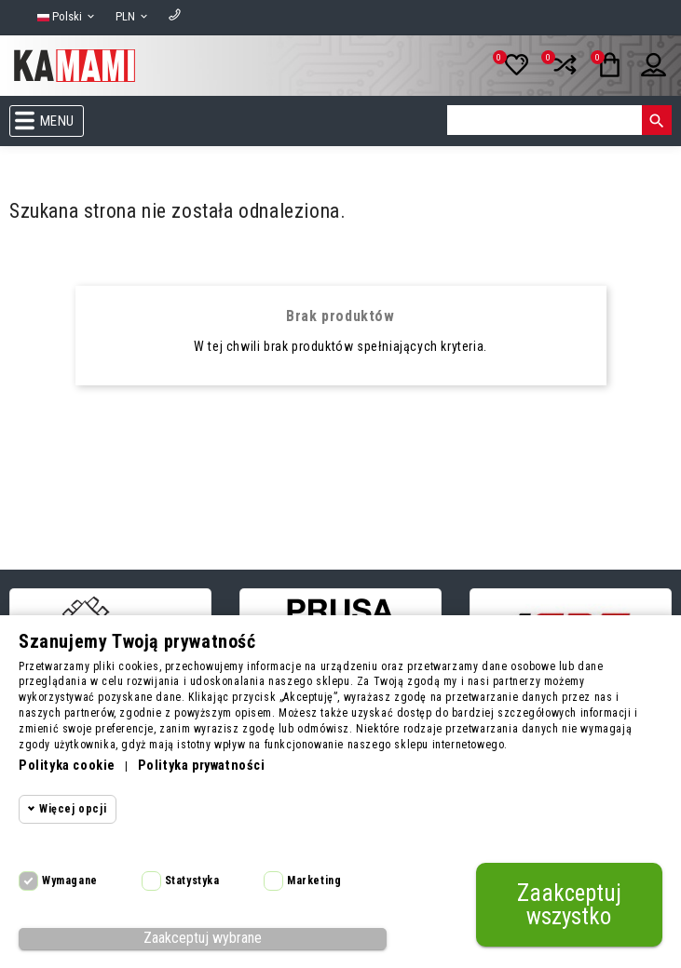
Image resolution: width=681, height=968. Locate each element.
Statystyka (192, 880)
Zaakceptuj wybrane (202, 938)
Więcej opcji (72, 808)
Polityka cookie (67, 765)
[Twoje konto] (644, 72)
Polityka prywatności (202, 765)
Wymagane (70, 880)
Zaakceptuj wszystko (569, 905)
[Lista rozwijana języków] (67, 17)
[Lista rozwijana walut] (133, 17)
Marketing (314, 880)
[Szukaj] (544, 120)
